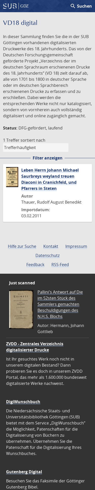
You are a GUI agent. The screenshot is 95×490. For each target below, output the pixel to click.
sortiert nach (33, 140)
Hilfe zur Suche (22, 246)
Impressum (76, 246)
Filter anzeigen (48, 158)
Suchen (81, 6)
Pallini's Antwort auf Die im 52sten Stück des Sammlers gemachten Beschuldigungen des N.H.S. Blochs (60, 304)
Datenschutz (47, 255)
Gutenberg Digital (24, 472)
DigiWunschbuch (23, 401)
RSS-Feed (60, 264)
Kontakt (50, 246)
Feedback (35, 264)
